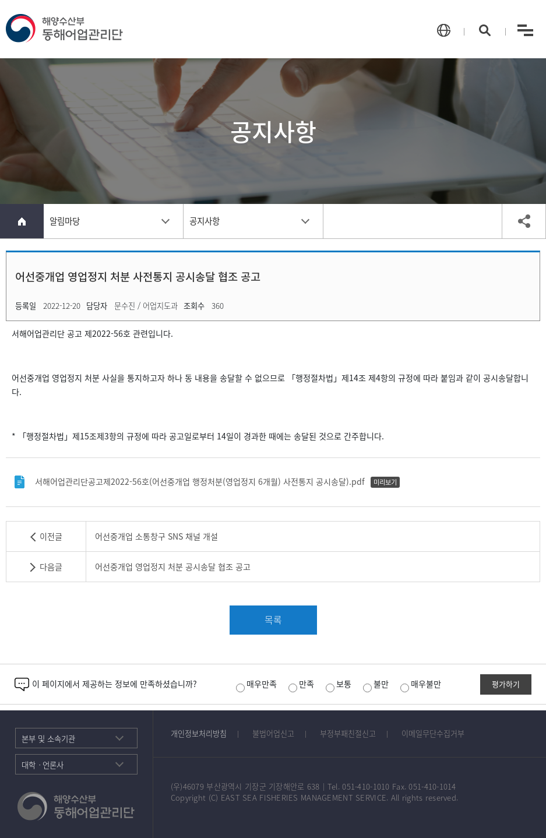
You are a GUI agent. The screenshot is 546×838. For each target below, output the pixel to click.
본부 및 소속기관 (48, 738)
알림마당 (65, 220)
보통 (338, 684)
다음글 (51, 567)
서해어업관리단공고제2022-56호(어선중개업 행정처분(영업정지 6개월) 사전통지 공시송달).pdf (200, 482)
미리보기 (385, 482)
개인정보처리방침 (199, 733)
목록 (273, 619)
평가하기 (506, 683)
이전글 (51, 536)
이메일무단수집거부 (432, 733)
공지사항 (204, 220)
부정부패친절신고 (348, 733)
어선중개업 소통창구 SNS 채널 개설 (156, 536)
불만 (376, 684)
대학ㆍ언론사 (43, 764)
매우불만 (420, 684)
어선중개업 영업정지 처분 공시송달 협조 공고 (173, 567)
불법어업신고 (273, 733)
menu (525, 30)
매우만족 (256, 684)
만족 (301, 684)
